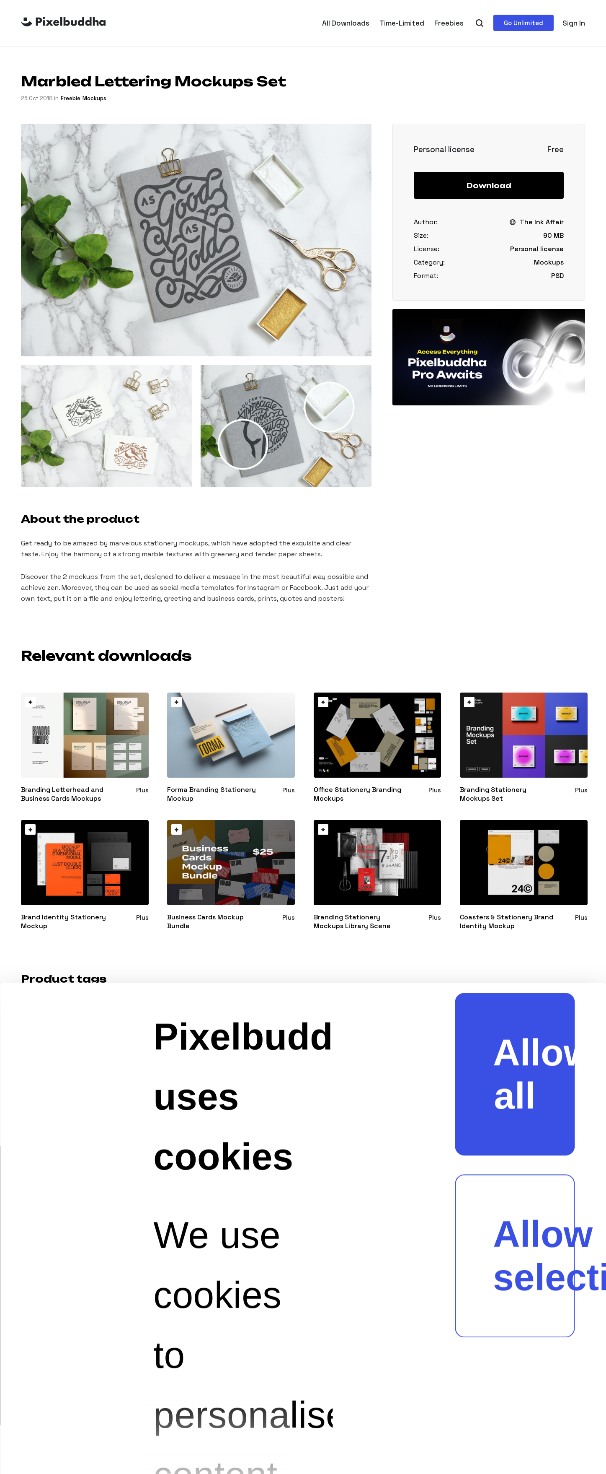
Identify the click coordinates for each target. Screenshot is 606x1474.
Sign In (573, 23)
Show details (267, 1427)
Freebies (449, 23)
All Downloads (345, 23)
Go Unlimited (523, 23)
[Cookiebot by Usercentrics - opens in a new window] (46, 1426)
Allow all (534, 668)
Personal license (537, 248)
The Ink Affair (542, 222)
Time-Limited (401, 23)
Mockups (94, 98)
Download (489, 186)
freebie (70, 98)
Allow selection (534, 849)
